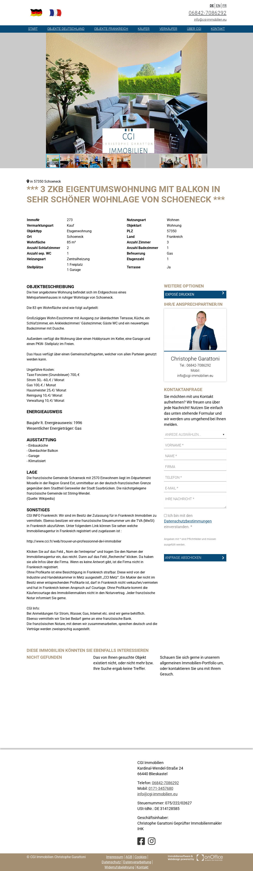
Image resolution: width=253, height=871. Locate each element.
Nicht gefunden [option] (44, 657)
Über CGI (194, 29)
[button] (203, 36)
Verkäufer (168, 29)
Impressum (114, 857)
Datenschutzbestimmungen (188, 521)
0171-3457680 (161, 788)
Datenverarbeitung (137, 862)
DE (212, 6)
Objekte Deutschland (65, 29)
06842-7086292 (208, 13)
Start (33, 29)
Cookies (141, 857)
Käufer (144, 29)
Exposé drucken (179, 294)
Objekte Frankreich (111, 29)
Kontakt (218, 29)
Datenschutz (111, 862)
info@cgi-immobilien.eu (210, 19)
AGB (129, 857)
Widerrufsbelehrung (119, 867)
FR (224, 6)
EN (218, 6)
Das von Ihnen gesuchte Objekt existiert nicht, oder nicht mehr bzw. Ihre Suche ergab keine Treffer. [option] (123, 663)
